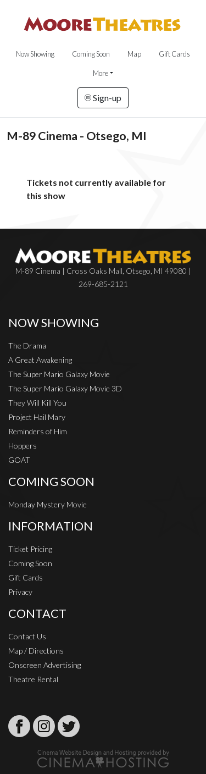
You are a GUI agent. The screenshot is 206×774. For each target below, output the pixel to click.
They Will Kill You (37, 402)
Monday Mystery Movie (47, 504)
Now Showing (35, 53)
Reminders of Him (37, 431)
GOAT (19, 460)
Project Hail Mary (36, 417)
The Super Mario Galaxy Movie (59, 374)
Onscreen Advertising (44, 665)
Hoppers (22, 445)
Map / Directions (36, 650)
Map (134, 53)
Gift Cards (174, 53)
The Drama (27, 345)
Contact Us (27, 636)
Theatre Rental (33, 679)
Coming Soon (91, 53)
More (100, 73)
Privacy (20, 591)
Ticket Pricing (30, 549)
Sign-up (103, 97)
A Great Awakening (40, 359)
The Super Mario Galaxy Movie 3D (65, 388)
